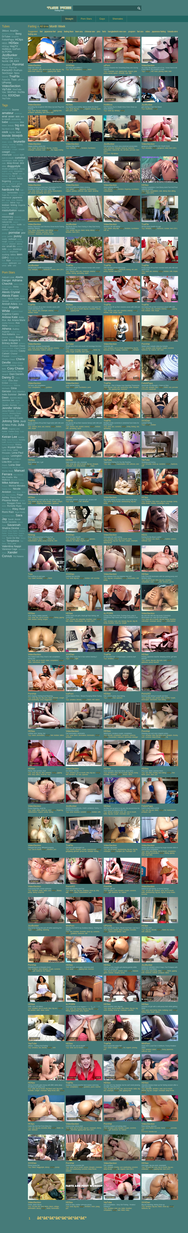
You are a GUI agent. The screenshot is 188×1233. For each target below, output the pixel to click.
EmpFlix (15, 36)
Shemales (118, 18)
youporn (131, 31)
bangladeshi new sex (117, 31)
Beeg (19, 33)
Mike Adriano (10, 482)
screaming (19, 242)
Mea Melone (18, 475)
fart (41, 31)
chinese (72, 148)
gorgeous (161, 148)
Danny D (8, 377)
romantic (122, 73)
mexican (91, 969)
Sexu (16, 73)
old (24, 225)
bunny (112, 350)
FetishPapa (8, 39)
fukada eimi (173, 31)
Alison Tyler (13, 298)
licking (14, 205)
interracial (6, 197)
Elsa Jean (13, 380)
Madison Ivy (6, 468)
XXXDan (14, 95)
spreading (38, 112)
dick (22, 163)
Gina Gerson (9, 390)
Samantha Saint (8, 516)
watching (46, 930)
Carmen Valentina (9, 351)
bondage (5, 139)
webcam (13, 263)
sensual (5, 244)
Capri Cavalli (19, 348)
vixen (43, 662)
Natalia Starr (7, 489)
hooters (22, 193)
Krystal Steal (15, 447)
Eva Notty (13, 383)
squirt (9, 249)
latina (12, 202)
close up (5, 147)
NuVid (5, 61)
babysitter (82, 619)
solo (4, 249)
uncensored (16, 261)
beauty (11, 125)
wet (19, 263)
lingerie (21, 205)
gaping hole (52, 71)
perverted (128, 737)
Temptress (12, 540)
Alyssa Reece (15, 301)
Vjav (4, 92)
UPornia (6, 82)
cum (22, 155)
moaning (17, 217)
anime (148, 660)
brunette (19, 141)
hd (17, 189)
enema (92, 271)
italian (77, 541)
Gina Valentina (18, 391)
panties (13, 230)
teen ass (79, 31)
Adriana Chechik (12, 282)
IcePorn (16, 49)
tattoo (13, 254)
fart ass (140, 31)
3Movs (5, 30)
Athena (6, 328)
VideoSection (11, 86)
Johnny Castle (16, 418)
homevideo (12, 192)
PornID (5, 67)
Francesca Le (7, 385)
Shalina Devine (10, 528)
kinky (13, 200)
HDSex (14, 43)
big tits (12, 132)
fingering (6, 181)
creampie (7, 154)
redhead (12, 239)
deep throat (13, 163)
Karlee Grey (13, 431)
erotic (11, 171)
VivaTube (16, 89)
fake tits (22, 174)
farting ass (32, 34)
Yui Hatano (18, 556)
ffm (110, 389)
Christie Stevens (9, 365)
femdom (12, 178)
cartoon (120, 971)
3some (15, 109)
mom (10, 219)
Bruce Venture (7, 348)
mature (21, 210)
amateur (7, 113)
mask (152, 1012)
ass (17, 116)
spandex (119, 698)
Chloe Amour (17, 363)
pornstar (14, 232)
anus (39, 427)
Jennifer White (11, 408)
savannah (152, 389)
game (106, 973)
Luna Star (14, 464)
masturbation (9, 210)
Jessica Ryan (15, 413)
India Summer (9, 394)
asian (11, 116)
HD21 (4, 43)
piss (98, 31)
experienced (91, 849)
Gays (102, 18)
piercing (20, 230)
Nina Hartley (11, 495)
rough (4, 241)
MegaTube (7, 58)
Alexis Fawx (10, 295)
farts (104, 31)
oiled (166, 148)
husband (14, 195)
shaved (12, 244)
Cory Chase (15, 368)
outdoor (5, 229)
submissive (36, 662)
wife (9, 265)
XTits (4, 95)
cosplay (118, 350)
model (4, 219)
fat (10, 176)
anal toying (39, 348)
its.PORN (7, 51)
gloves (171, 582)
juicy (81, 1011)
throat (12, 258)
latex (152, 774)
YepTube (6, 98)
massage (14, 208)
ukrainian (85, 501)
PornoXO (7, 70)
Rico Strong (6, 509)
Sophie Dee (12, 536)
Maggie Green (18, 468)
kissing (19, 200)
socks (47, 1010)
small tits (11, 246)
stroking (95, 191)
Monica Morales (17, 485)
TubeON (6, 80)
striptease (14, 251)
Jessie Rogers (7, 416)
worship (96, 578)
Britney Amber (10, 343)
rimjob (175, 271)
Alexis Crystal (11, 292)
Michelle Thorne (17, 480)
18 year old (6, 110)
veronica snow (48, 234)
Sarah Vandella (9, 522)
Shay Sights (12, 531)
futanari (135, 971)
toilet (166, 71)
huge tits (5, 195)
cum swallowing (33, 700)
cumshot (20, 157)
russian (11, 242)
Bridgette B (14, 340)
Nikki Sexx (16, 492)
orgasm (10, 227)
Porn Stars (86, 18)
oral (4, 227)
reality (4, 239)
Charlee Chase (16, 356)
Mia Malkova (9, 478)
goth (76, 387)
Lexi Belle (6, 456)
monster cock (19, 220)
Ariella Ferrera (8, 323)
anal (4, 116)
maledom (120, 737)
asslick (81, 427)
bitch (40, 539)
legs (18, 202)
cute (4, 163)
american (18, 113)
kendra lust (153, 1132)
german (5, 184)
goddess (49, 387)
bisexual (106, 350)
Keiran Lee (9, 436)
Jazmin (21, 405)
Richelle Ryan (14, 506)
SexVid (5, 77)
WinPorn (11, 92)
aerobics (111, 773)
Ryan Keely (20, 512)
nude (19, 224)
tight (17, 258)
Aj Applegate (7, 287)
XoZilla (21, 92)
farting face (68, 31)
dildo (4, 166)
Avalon (12, 337)
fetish (20, 178)
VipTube (6, 89)
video (147, 31)
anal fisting (153, 851)
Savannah (13, 525)
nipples (13, 225)
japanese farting (159, 31)
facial (15, 173)
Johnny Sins (10, 421)
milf (11, 213)
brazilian (92, 309)
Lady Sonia (7, 450)
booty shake (47, 501)
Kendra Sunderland (14, 442)
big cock (122, 541)
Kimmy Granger (8, 445)
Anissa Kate (10, 317)
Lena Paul (17, 452)
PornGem (6, 65)
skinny (19, 244)
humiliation (91, 148)
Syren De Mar (13, 538)
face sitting (171, 191)
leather (167, 539)
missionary (7, 217)
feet (13, 176)
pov (23, 232)
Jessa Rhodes (8, 411)
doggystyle (13, 166)
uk (108, 230)
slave (50, 232)
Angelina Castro (10, 314)
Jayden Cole (14, 403)
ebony (22, 169)
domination (41, 230)
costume (124, 350)
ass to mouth (46, 69)
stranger (135, 737)
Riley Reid (18, 508)
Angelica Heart (17, 311)
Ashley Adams (14, 326)
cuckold (16, 155)
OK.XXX (14, 61)
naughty (5, 224)
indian (20, 195)
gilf (110, 892)
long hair (6, 208)
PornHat (18, 64)
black (18, 132)
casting (5, 145)
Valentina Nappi (11, 546)
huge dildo (148, 855)
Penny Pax (15, 497)
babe (5, 121)
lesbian (5, 205)
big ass (19, 125)
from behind (171, 621)
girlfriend (12, 184)
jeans (148, 774)
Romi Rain (8, 511)
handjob (16, 186)
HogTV (14, 46)
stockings (17, 249)
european (18, 171)
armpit (72, 230)
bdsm (4, 125)
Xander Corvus (9, 554)
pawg (105, 580)
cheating (12, 145)
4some (72, 849)
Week (61, 26)
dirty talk (116, 228)
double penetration (10, 169)
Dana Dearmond (9, 371)
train (170, 71)
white (4, 265)
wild (14, 265)
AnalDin (14, 30)
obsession (39, 234)
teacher (156, 662)
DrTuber (6, 36)
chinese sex (90, 31)
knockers (5, 203)
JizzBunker (9, 55)
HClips (19, 39)
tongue (45, 619)
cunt (15, 160)
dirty (82, 539)
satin (38, 1010)
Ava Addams (8, 334)
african (110, 812)
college (13, 147)
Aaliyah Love (8, 277)
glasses (92, 539)
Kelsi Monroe (12, 440)
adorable (149, 1089)
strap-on (5, 252)
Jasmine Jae (8, 400)
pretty (4, 236)
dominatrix (153, 700)
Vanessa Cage (9, 549)
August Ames (16, 332)
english (5, 171)
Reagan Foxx (14, 503)
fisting (56, 617)
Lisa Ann (7, 461)
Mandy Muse (7, 471)
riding (19, 239)
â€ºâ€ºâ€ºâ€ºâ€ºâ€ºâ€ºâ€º (61, 1218)
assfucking (16, 119)
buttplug (44, 111)
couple (21, 149)
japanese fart (50, 31)
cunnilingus (7, 160)
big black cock (8, 129)
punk (89, 387)
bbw (22, 122)
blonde (6, 135)
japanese (17, 197)
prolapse (31, 112)
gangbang (16, 181)
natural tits (7, 222)
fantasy (5, 176)
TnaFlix (14, 76)
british (10, 142)
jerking (39, 930)
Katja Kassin (14, 434)
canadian (168, 580)
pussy (18, 236)
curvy (20, 160)
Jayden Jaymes (9, 405)
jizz (3, 200)
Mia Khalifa (7, 477)
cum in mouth (8, 158)
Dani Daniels (16, 374)
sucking (5, 254)
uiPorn (21, 80)
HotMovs (6, 49)
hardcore (8, 189)
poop (60, 31)
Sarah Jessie (14, 519)
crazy (13, 152)
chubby (20, 144)
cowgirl (6, 151)
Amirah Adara (9, 303)
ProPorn (18, 70)
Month (53, 26)
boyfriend (149, 109)
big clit (135, 621)
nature (15, 222)
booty (12, 138)
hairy (8, 186)
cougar (14, 149)
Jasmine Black (16, 398)
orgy (17, 227)
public (10, 236)
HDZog (5, 46)
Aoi (9, 320)
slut (3, 246)
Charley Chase (8, 359)
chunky (175, 735)
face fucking (6, 174)
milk (171, 271)
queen (115, 73)
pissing (4, 233)
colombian (145, 621)
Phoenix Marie (10, 500)
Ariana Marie (18, 320)
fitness (125, 774)
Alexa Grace (14, 289)
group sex (83, 851)
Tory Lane (11, 543)
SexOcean (7, 73)
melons (5, 214)
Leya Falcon (15, 459)
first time (74, 1130)
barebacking (14, 122)
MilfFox (17, 58)
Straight (69, 18)
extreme (132, 735)
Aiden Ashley (19, 284)
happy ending (58, 150)
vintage (5, 263)
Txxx (14, 79)
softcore (20, 246)
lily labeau (114, 153)
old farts (126, 150)
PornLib (13, 67)
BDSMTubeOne (8, 34)
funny (164, 1049)
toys (8, 260)
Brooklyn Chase (17, 346)
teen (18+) (46, 112)
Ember (5, 383)
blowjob (17, 135)
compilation (6, 149)
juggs (8, 200)
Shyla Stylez (12, 533)
